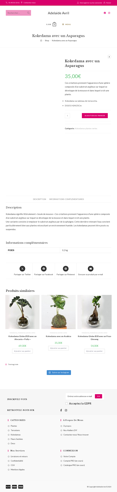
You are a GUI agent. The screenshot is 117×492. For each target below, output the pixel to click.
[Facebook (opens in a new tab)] (105, 13)
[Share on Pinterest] (66, 271)
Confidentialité (17, 461)
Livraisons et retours (19, 456)
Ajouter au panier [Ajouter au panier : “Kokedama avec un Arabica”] (58, 348)
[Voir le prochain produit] (109, 57)
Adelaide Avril (58, 13)
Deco (13, 443)
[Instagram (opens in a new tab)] (109, 13)
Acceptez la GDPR (78, 403)
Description (39, 199)
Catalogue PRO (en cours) (74, 465)
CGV (13, 465)
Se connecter (97, 3)
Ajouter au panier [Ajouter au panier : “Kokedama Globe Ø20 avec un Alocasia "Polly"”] (22, 351)
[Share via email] (90, 271)
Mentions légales (18, 469)
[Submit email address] (98, 396)
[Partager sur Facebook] (43, 271)
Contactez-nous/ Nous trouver (76, 435)
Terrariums (15, 430)
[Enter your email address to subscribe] (84, 396)
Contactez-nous (30, 3)
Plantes (14, 426)
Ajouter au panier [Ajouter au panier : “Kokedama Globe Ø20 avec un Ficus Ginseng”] (94, 351)
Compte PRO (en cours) (73, 461)
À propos (67, 426)
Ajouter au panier (95, 115)
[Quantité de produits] (67, 115)
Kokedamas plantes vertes (86, 128)
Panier (108, 3)
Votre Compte (69, 456)
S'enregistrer (85, 3)
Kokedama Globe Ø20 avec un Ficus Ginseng (94, 337)
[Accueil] (41, 40)
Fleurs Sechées (17, 439)
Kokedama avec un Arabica (58, 336)
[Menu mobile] (66, 24)
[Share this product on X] (22, 271)
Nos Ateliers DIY (70, 430)
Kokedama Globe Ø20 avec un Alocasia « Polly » (22, 337)
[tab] (39, 199)
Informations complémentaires (66, 199)
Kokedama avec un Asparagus (64, 40)
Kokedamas (13, 333)
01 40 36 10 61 (14, 3)
